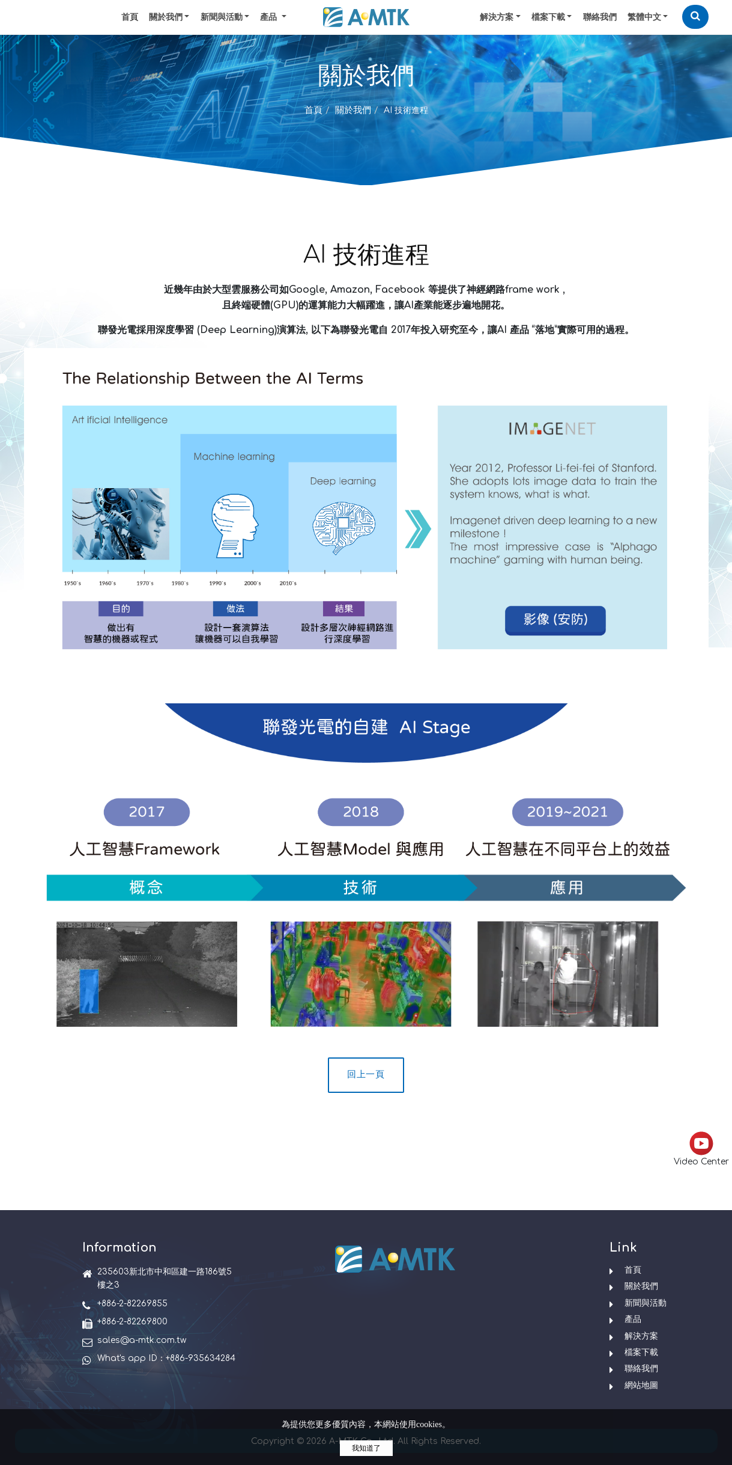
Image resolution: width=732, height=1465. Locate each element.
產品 (633, 1319)
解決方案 (496, 17)
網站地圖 (641, 1385)
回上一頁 (366, 1074)
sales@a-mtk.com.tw (141, 1340)
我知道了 (366, 1448)
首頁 (129, 17)
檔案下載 (548, 17)
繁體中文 (644, 17)
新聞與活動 (222, 17)
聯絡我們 (600, 17)
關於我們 (166, 17)
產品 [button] (269, 17)
